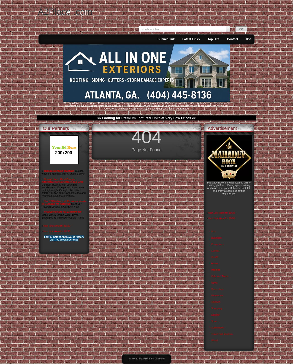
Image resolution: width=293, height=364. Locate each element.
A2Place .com (65, 11)
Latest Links (191, 39)
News (214, 282)
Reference (217, 295)
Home (214, 263)
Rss (248, 39)
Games (215, 250)
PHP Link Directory (154, 358)
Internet (215, 269)
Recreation (217, 289)
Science (215, 302)
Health (215, 257)
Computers (217, 244)
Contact (232, 39)
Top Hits (213, 39)
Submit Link (165, 39)
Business (216, 237)
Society (215, 314)
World (214, 340)
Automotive (217, 327)
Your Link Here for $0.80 (56, 225)
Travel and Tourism (222, 334)
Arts (213, 231)
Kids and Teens (219, 276)
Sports (215, 321)
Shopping (216, 308)
